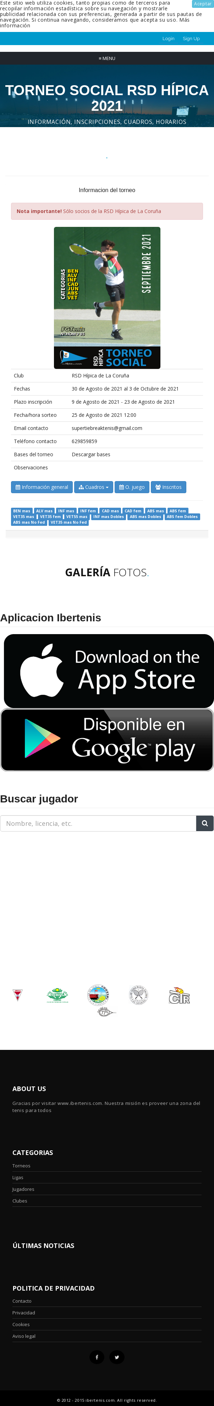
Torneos (21, 1165)
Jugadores (23, 1189)
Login (169, 38)
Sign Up (191, 38)
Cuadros (94, 487)
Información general (42, 487)
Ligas (17, 1177)
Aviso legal (23, 1336)
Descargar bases (91, 454)
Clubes (19, 1201)
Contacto (22, 1301)
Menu (107, 58)
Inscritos (168, 487)
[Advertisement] (44, 881)
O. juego (132, 487)
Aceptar (203, 4)
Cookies (21, 1324)
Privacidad (23, 1312)
